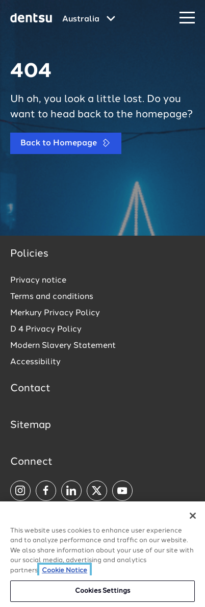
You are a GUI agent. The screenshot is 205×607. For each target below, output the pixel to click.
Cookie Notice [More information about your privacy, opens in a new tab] (64, 570)
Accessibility (35, 362)
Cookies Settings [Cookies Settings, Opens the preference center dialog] (102, 591)
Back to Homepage (65, 143)
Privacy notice (38, 280)
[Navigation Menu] (187, 18)
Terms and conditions (51, 297)
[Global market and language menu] (88, 19)
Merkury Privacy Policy (55, 313)
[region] (102, 554)
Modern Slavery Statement (63, 346)
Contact (30, 389)
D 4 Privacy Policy (46, 329)
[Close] (193, 515)
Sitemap (30, 425)
